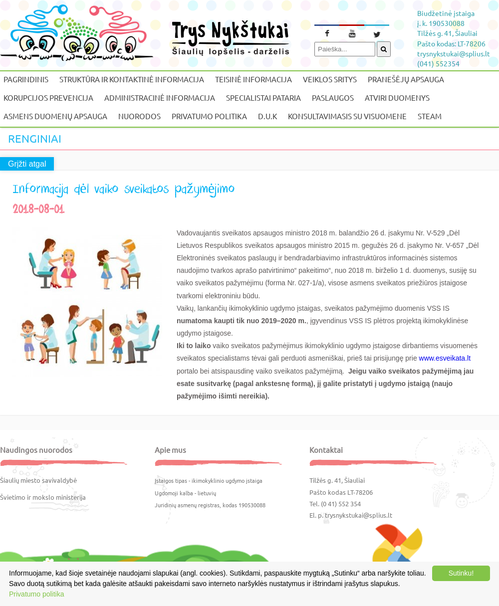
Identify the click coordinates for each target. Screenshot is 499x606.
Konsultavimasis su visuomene (347, 116)
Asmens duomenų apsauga (55, 116)
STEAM (430, 116)
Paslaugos (333, 97)
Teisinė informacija (253, 79)
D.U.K (267, 116)
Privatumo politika (209, 116)
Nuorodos (139, 116)
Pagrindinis (25, 79)
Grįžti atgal (27, 164)
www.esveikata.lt (445, 358)
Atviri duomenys (397, 97)
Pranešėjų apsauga (406, 79)
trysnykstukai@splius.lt (358, 515)
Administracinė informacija (159, 97)
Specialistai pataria (263, 97)
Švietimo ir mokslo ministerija (43, 497)
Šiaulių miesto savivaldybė (38, 480)
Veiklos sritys (330, 79)
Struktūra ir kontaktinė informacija (131, 79)
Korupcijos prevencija (48, 97)
